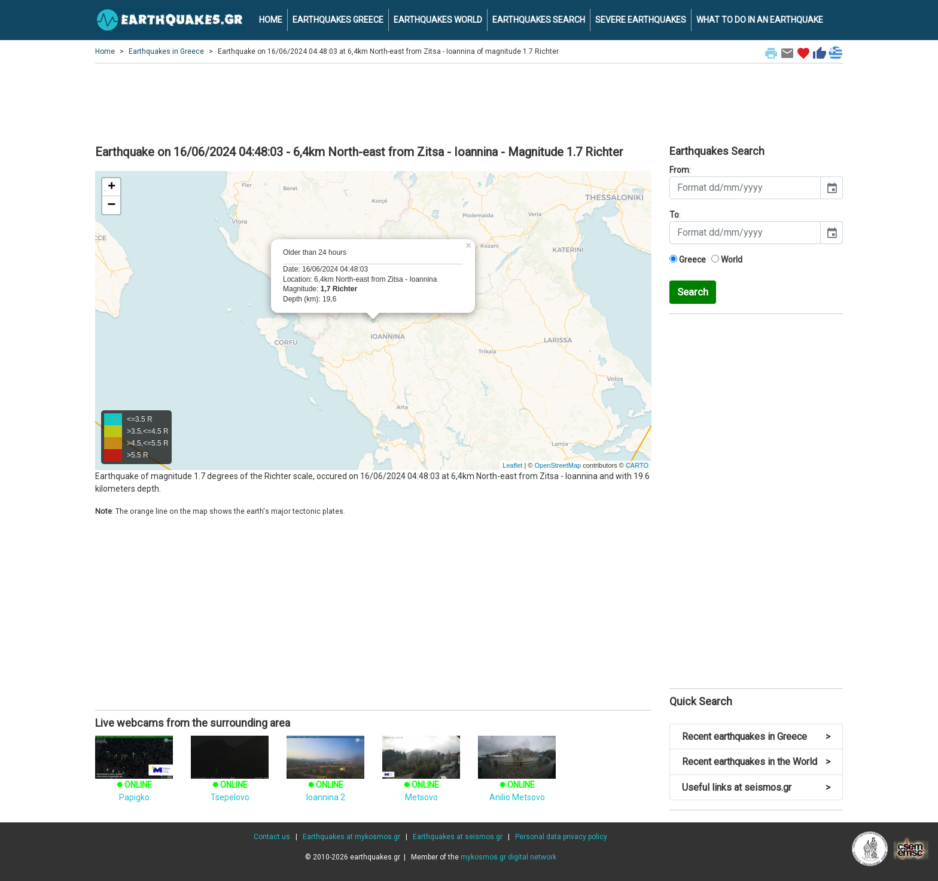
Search (692, 292)
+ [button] (111, 187)
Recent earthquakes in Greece (756, 736)
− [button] (111, 205)
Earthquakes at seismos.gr (457, 837)
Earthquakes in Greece (166, 51)
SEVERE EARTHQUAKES (640, 20)
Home (105, 51)
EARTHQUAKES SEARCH (538, 20)
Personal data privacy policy (561, 837)
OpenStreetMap (557, 465)
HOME (270, 20)
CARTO (637, 465)
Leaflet (512, 465)
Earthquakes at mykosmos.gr (351, 837)
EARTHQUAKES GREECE (338, 20)
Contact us (272, 837)
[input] (745, 187)
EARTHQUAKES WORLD (438, 20)
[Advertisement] (469, 102)
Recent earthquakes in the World (756, 761)
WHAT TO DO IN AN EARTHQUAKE (759, 20)
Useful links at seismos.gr (756, 787)
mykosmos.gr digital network (508, 857)
